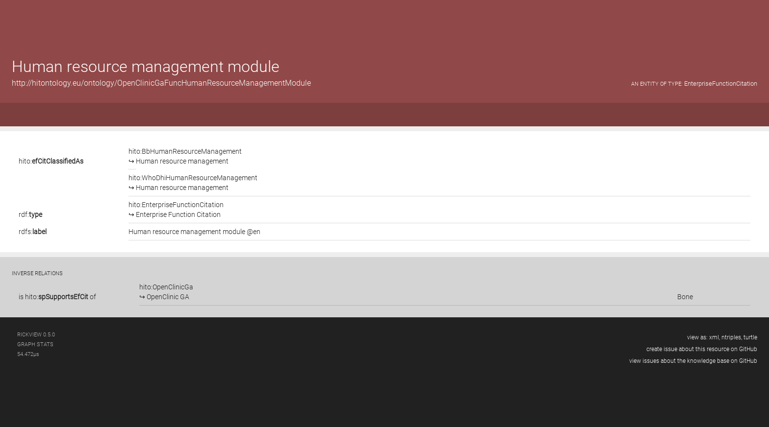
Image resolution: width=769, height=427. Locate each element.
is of (57, 297)
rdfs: (33, 232)
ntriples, (731, 337)
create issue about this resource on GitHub (701, 349)
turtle (750, 337)
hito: (51, 161)
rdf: (30, 214)
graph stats (35, 344)
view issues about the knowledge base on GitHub (693, 360)
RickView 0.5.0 (36, 335)
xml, (714, 337)
